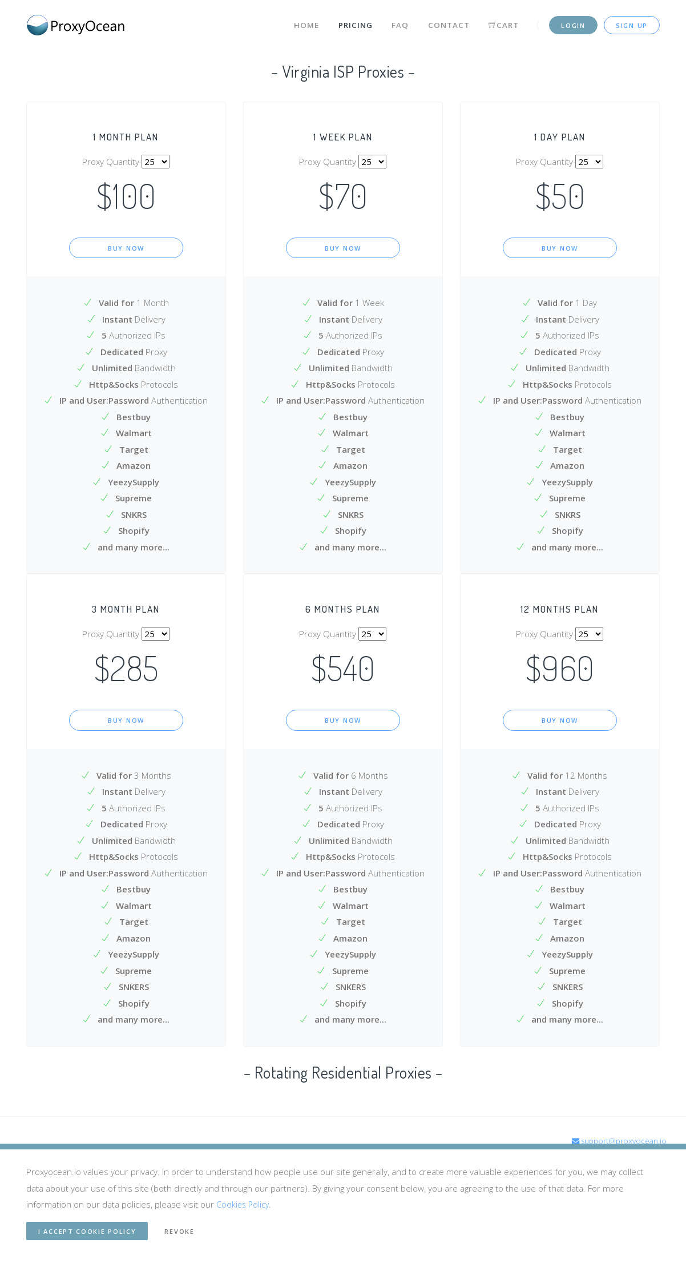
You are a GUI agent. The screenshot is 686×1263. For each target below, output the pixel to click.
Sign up (632, 22)
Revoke (179, 1231)
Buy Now (126, 248)
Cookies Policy (243, 1204)
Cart (496, 22)
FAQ (392, 22)
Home (296, 22)
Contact (441, 22)
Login (573, 22)
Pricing (346, 22)
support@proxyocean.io (616, 1142)
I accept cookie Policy (87, 1231)
